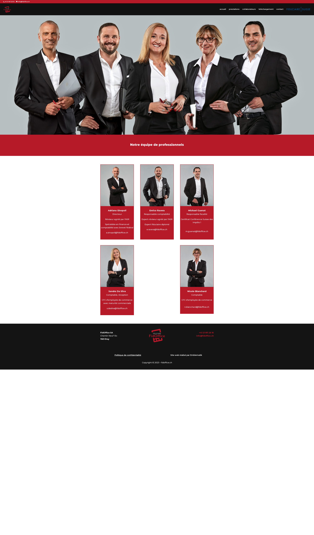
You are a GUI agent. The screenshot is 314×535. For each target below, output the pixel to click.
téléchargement (266, 9)
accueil (223, 9)
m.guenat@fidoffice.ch (197, 231)
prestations (234, 9)
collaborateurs (249, 9)
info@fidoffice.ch (205, 336)
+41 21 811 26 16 (206, 333)
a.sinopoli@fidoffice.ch (117, 233)
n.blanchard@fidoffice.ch (196, 307)
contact (279, 9)
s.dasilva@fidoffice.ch (117, 308)
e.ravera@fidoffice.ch (157, 229)
